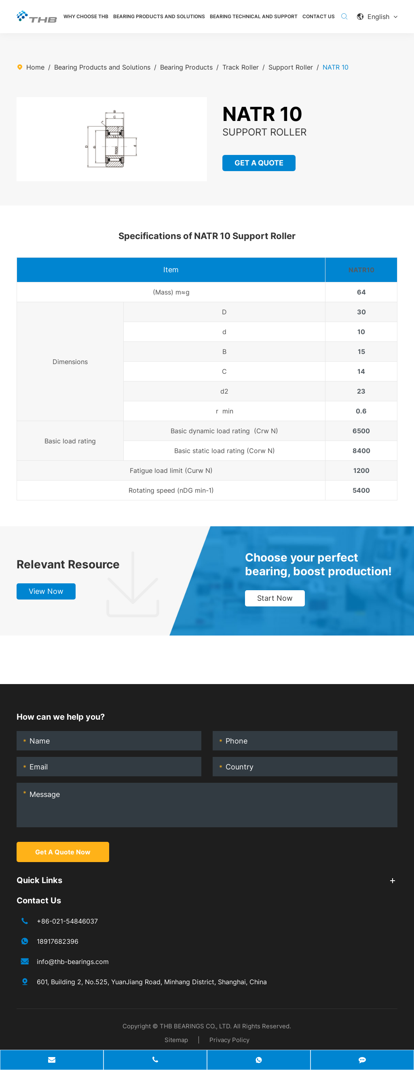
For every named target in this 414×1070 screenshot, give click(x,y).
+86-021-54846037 (67, 921)
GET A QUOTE (259, 163)
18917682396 (57, 941)
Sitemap (176, 1040)
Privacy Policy (229, 1040)
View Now (46, 591)
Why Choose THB (85, 16)
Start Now (275, 598)
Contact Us (318, 16)
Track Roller (240, 67)
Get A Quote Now (63, 852)
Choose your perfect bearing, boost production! (318, 564)
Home (35, 67)
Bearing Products (186, 67)
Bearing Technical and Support (254, 16)
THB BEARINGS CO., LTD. (196, 1026)
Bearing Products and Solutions (159, 16)
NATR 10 (336, 67)
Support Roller (290, 67)
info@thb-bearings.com (73, 962)
